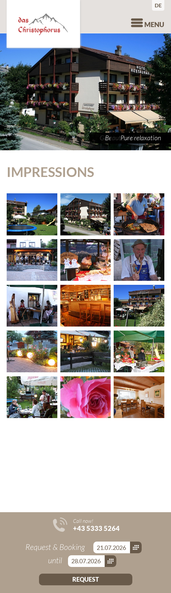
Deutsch (159, 5)
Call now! (96, 525)
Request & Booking (56, 547)
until (56, 560)
